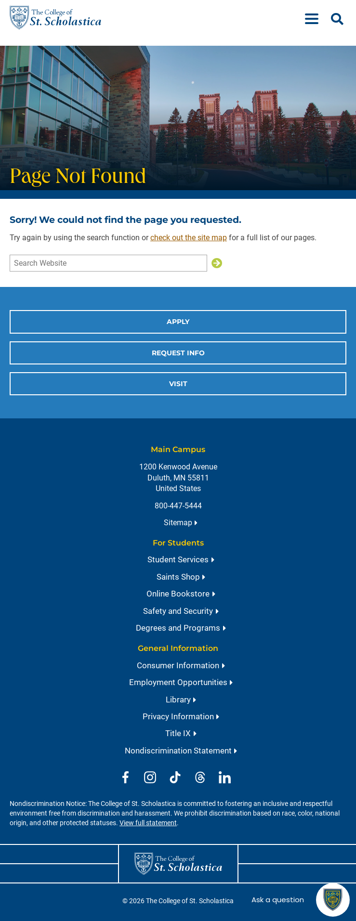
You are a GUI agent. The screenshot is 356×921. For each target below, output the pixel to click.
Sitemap (178, 522)
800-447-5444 (178, 505)
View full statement (148, 823)
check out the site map (188, 237)
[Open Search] (337, 19)
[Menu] (315, 17)
